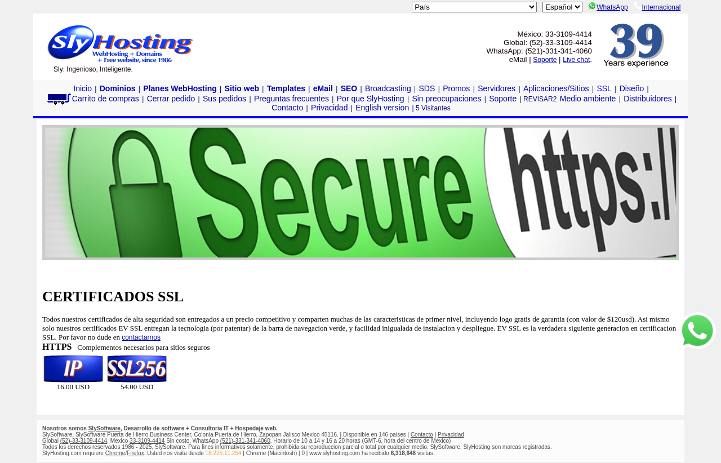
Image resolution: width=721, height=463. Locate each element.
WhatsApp (607, 7)
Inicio (82, 88)
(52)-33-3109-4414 (83, 441)
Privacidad (329, 107)
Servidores (496, 88)
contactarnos (141, 337)
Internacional (657, 7)
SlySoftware (104, 428)
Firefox (135, 453)
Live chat (576, 60)
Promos (456, 88)
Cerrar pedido (171, 98)
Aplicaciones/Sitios (556, 88)
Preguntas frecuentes (291, 98)
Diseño (632, 88)
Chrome (115, 453)
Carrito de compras (92, 98)
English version (382, 107)
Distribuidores (648, 98)
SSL (604, 88)
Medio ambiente (588, 98)
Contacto (287, 107)
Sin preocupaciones (446, 98)
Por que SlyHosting (370, 98)
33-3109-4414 (147, 441)
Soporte (545, 60)
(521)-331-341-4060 (245, 441)
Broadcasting (388, 88)
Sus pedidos (224, 98)
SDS (427, 88)
